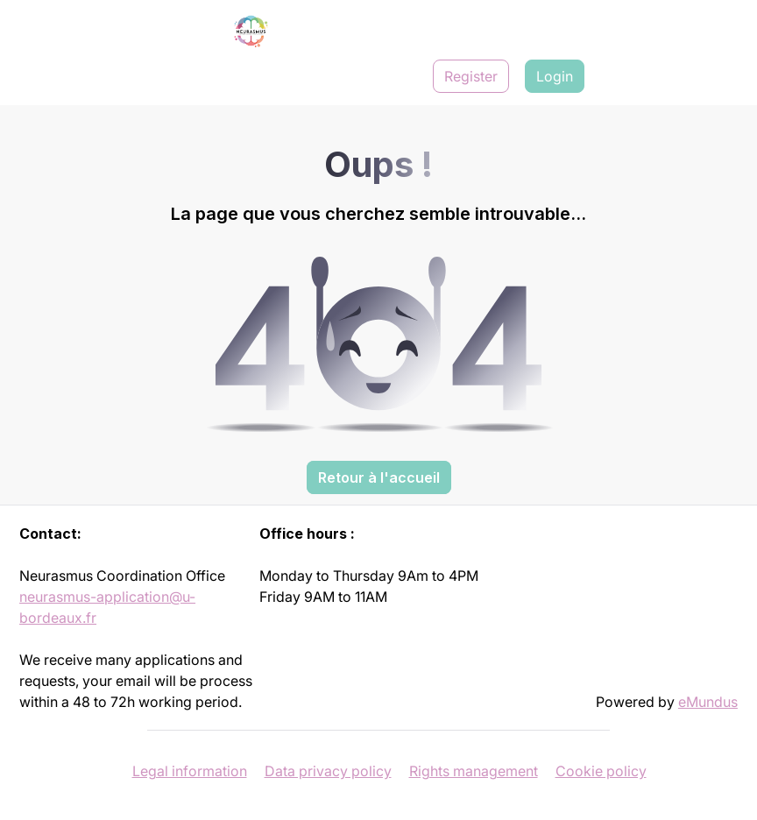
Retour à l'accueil (379, 477)
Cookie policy (601, 771)
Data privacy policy (328, 771)
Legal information (189, 771)
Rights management (473, 771)
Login (554, 76)
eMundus (708, 701)
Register (471, 76)
